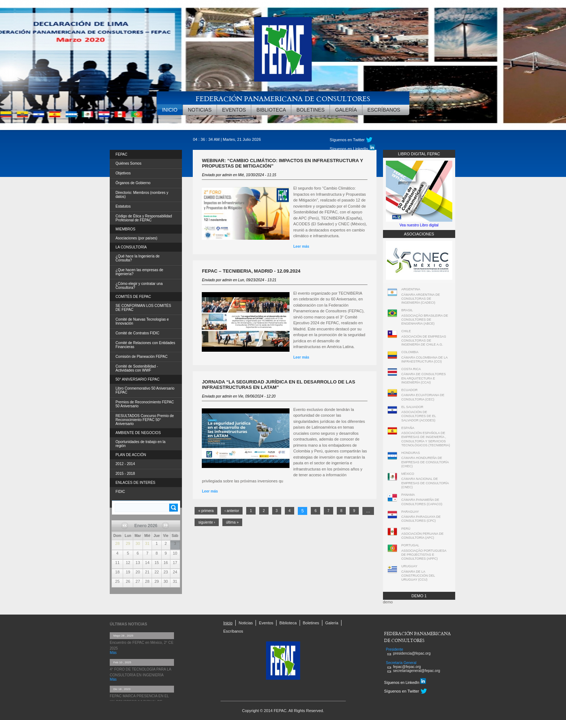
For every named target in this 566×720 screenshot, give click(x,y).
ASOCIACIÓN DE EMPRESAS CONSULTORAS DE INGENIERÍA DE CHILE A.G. (423, 341)
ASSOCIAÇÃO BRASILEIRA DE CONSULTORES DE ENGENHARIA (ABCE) (424, 320)
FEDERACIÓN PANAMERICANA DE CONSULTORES (283, 98)
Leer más (330, 246)
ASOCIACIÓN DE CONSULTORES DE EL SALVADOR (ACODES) (418, 416)
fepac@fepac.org (407, 667)
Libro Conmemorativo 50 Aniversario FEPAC (145, 390)
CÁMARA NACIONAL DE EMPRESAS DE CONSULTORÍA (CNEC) (425, 483)
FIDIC (120, 492)
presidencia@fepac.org (412, 653)
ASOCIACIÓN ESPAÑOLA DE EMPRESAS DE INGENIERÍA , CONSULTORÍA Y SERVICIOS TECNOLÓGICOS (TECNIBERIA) (425, 439)
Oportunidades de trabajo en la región (140, 444)
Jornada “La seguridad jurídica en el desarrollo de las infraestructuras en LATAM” (278, 384)
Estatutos (123, 206)
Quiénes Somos (129, 163)
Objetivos (123, 173)
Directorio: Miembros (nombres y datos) (142, 195)
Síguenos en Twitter (347, 140)
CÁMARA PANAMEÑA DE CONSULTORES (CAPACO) (422, 502)
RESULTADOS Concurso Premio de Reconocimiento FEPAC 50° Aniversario (145, 420)
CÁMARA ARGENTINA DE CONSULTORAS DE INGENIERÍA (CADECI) (420, 299)
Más (113, 653)
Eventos (234, 110)
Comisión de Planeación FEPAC (141, 357)
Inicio (170, 110)
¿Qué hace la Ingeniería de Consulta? (138, 258)
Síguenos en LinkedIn (352, 147)
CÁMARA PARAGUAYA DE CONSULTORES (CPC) (421, 518)
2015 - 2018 (125, 474)
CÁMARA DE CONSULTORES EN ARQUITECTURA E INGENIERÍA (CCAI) (423, 378)
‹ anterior (232, 511)
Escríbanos (383, 110)
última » (232, 522)
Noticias (200, 110)
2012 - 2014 (125, 464)
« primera (206, 511)
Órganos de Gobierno (133, 183)
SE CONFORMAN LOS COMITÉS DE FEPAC (143, 308)
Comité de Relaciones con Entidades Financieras (145, 345)
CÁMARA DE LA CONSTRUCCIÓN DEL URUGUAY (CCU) (418, 576)
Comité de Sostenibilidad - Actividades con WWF (137, 368)
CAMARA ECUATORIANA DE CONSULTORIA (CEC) (422, 397)
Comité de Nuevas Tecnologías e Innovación (142, 321)
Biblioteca (271, 110)
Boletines (310, 110)
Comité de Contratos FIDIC (138, 333)
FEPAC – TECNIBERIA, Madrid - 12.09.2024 (251, 271)
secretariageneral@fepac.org (416, 671)
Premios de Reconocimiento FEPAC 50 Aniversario (145, 404)
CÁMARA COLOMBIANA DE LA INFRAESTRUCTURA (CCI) (424, 359)
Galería (346, 110)
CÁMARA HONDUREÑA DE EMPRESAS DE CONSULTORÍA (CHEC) (425, 462)
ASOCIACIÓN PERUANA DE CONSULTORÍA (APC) (422, 535)
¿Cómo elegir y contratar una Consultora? (139, 286)
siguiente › (206, 522)
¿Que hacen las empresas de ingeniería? (139, 272)
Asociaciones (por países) (136, 238)
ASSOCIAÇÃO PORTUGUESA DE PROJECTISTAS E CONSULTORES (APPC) (423, 555)
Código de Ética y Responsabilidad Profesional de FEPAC (144, 218)
